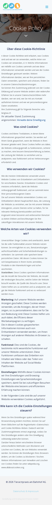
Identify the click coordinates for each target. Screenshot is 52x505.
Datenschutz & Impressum (26, 491)
